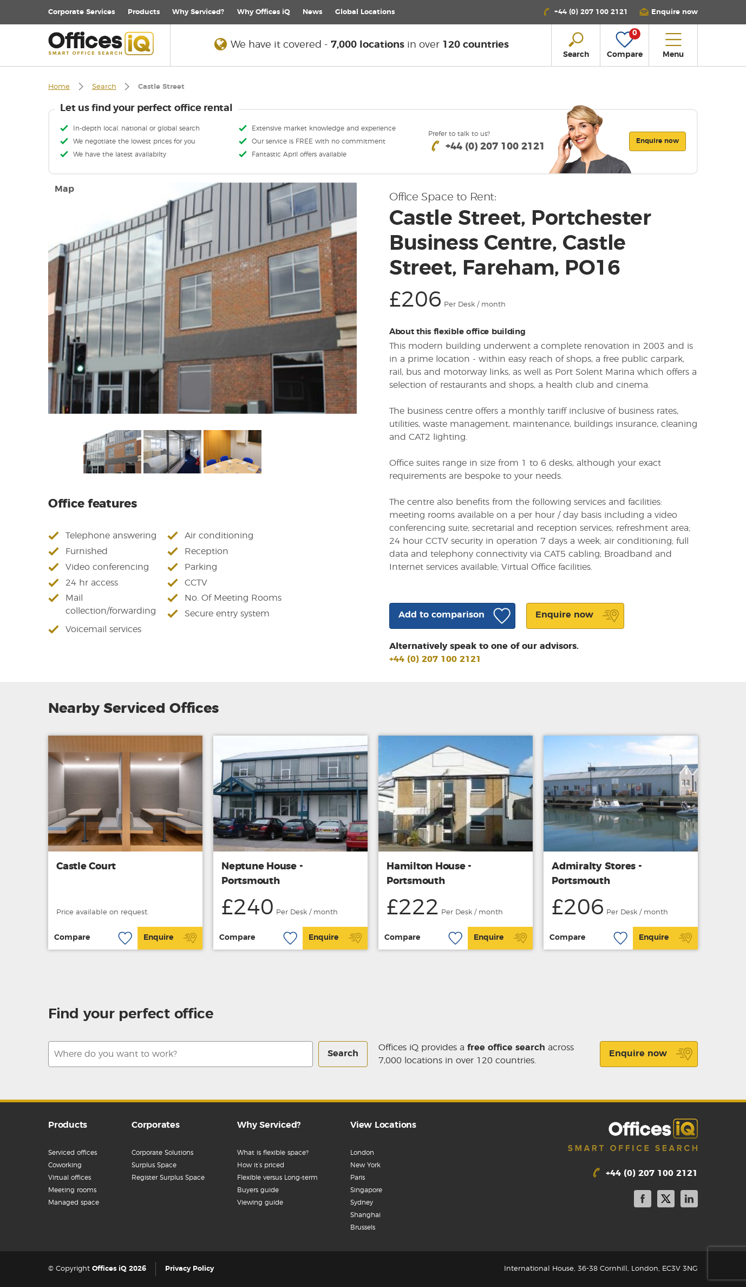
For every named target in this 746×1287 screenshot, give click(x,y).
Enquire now (651, 1054)
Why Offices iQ (263, 12)
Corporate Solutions (162, 1152)
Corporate (81, 12)
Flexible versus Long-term (277, 1177)
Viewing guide (260, 1202)
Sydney (361, 1202)
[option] (202, 298)
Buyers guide (258, 1190)
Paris (357, 1177)
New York (365, 1165)
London (362, 1152)
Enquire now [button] (657, 141)
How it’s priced (260, 1165)
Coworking (65, 1165)
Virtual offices (69, 1177)
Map (64, 189)
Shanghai (365, 1215)
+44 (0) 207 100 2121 (435, 659)
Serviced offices (72, 1152)
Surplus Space (154, 1165)
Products (144, 12)
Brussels (362, 1227)
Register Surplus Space (168, 1177)
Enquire (170, 938)
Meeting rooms (72, 1190)
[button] (668, 12)
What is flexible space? (273, 1152)
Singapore (366, 1190)
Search (104, 86)
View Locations (383, 1125)
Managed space (73, 1202)
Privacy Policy (189, 1268)
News (312, 12)
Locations (365, 12)
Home (59, 86)
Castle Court (86, 867)
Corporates (156, 1125)
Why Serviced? (198, 12)
